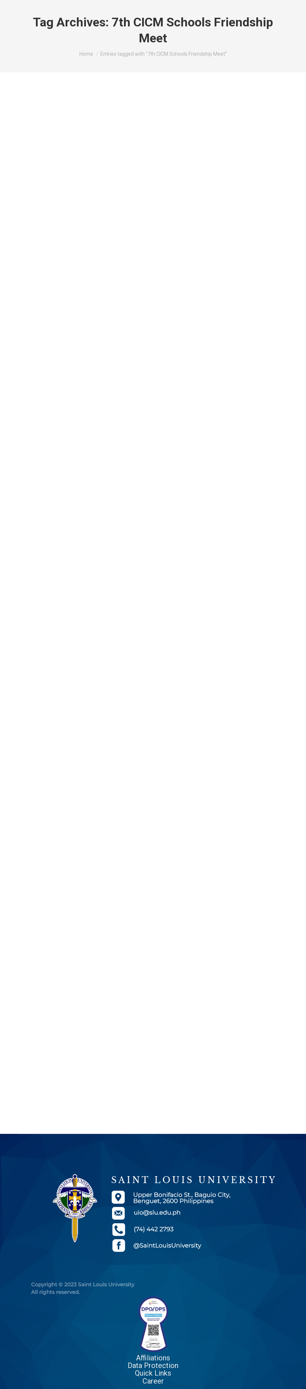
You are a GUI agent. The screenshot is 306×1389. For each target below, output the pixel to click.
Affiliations (153, 1358)
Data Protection (153, 1365)
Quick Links (153, 1373)
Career (153, 1381)
